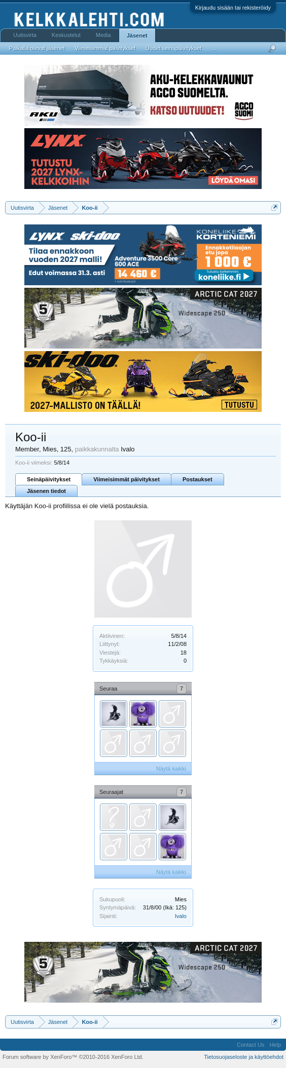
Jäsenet (137, 35)
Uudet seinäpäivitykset (173, 48)
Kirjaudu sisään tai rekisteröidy (233, 8)
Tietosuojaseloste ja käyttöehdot (243, 1057)
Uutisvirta (25, 35)
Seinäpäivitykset (48, 479)
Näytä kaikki (171, 769)
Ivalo (181, 916)
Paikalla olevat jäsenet (36, 48)
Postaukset (197, 479)
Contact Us (250, 1045)
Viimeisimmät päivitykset (126, 479)
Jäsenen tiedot (46, 491)
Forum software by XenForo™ (73, 1057)
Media (103, 35)
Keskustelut (66, 35)
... (213, 48)
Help (275, 1045)
